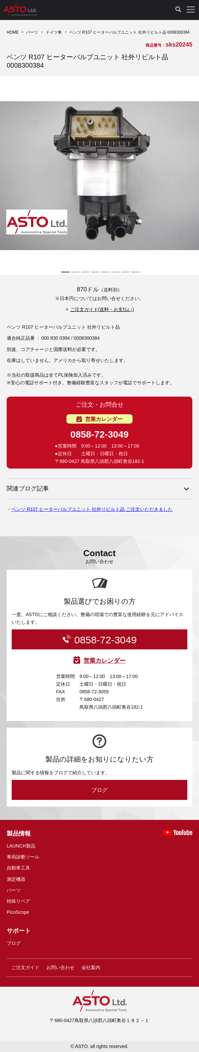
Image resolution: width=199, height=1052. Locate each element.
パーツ (32, 32)
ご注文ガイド (25, 967)
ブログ (99, 790)
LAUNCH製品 (21, 846)
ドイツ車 (54, 32)
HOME (13, 32)
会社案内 (90, 967)
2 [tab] (74, 274)
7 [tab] (124, 274)
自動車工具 (18, 868)
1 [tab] (64, 274)
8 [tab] (134, 274)
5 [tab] (104, 274)
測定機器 (16, 879)
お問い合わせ (60, 967)
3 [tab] (84, 274)
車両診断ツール (23, 857)
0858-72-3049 (99, 434)
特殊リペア (18, 901)
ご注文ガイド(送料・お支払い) (102, 309)
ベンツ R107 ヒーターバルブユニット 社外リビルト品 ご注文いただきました (92, 509)
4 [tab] (94, 274)
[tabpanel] (99, 175)
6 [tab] (114, 274)
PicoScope (18, 912)
